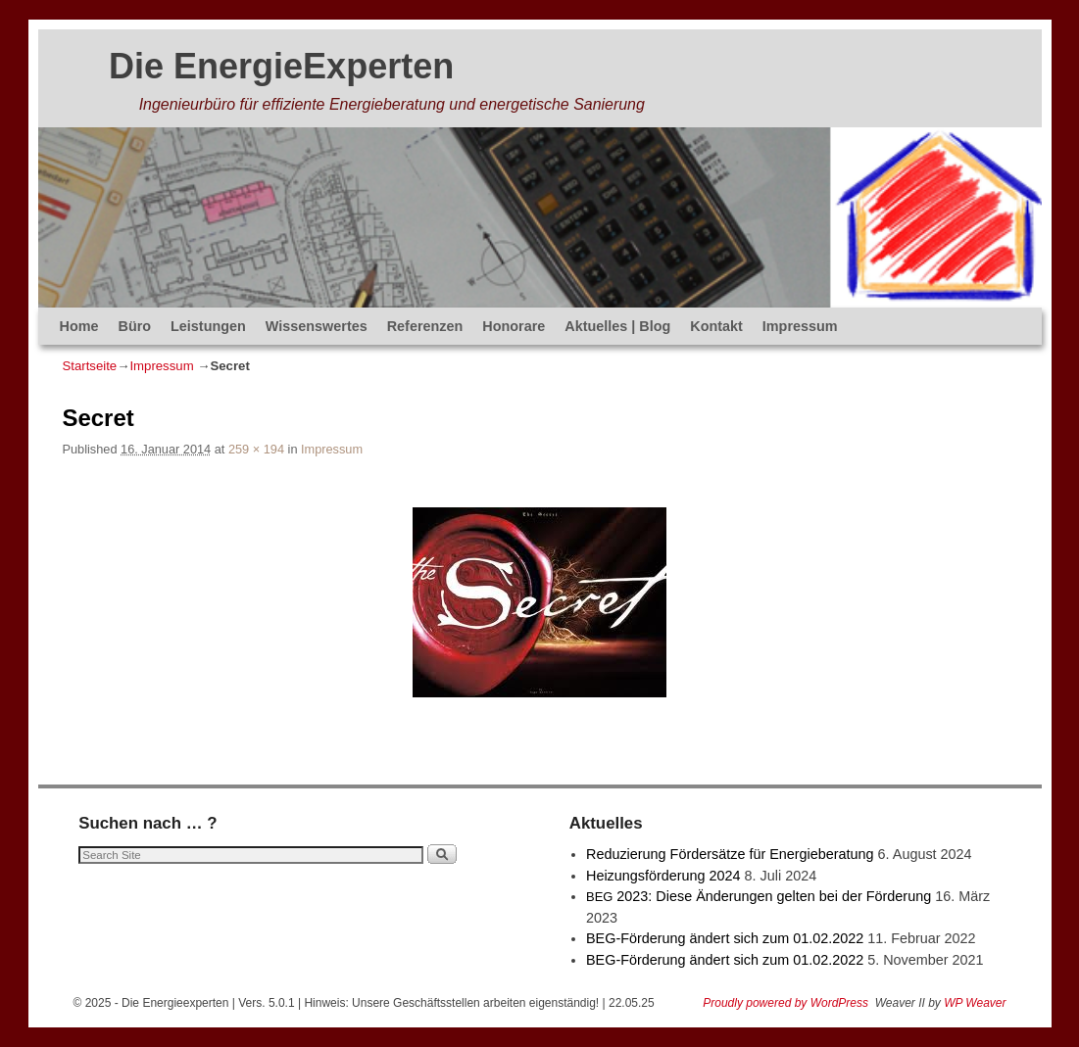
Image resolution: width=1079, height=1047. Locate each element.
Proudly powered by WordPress (785, 1003)
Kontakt (716, 326)
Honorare (513, 326)
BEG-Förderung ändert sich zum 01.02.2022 (724, 938)
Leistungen (208, 326)
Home (79, 326)
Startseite (90, 365)
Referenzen (425, 326)
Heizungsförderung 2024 (663, 875)
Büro (134, 326)
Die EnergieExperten (281, 66)
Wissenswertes (317, 326)
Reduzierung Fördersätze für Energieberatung (730, 854)
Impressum (800, 326)
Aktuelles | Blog (617, 326)
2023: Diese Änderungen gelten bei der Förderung (758, 896)
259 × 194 (256, 449)
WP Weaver (974, 1003)
